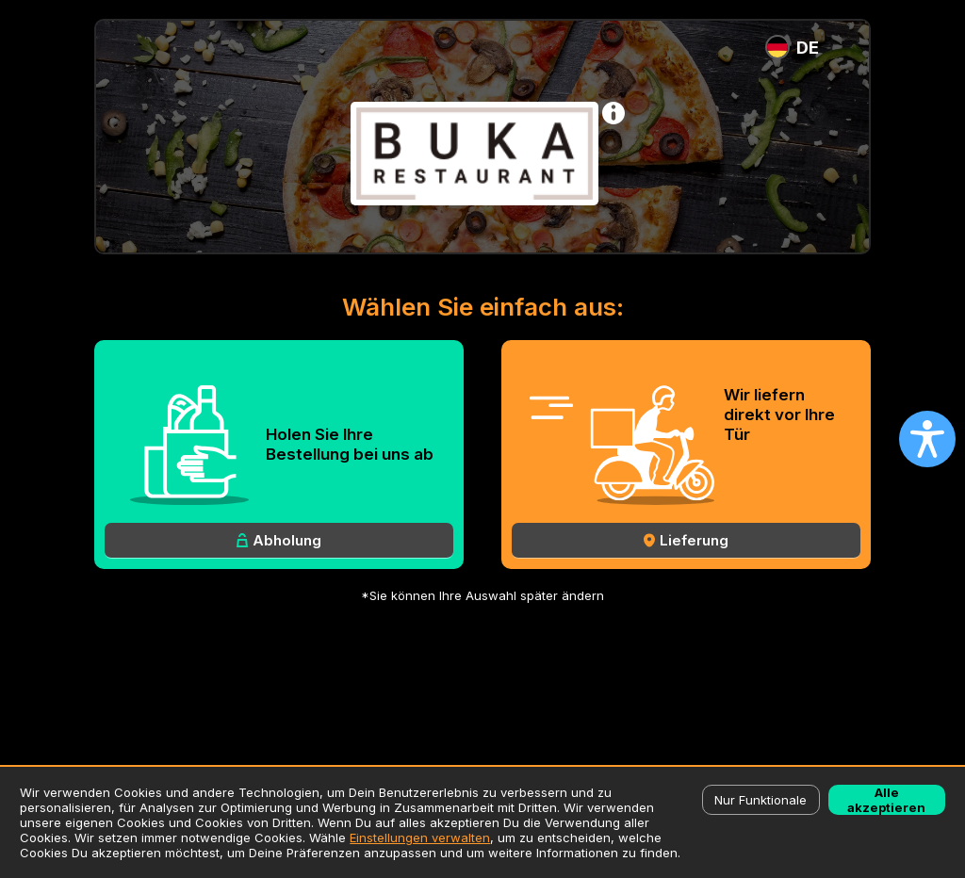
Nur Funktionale (760, 799)
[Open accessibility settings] (927, 439)
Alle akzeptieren (886, 800)
